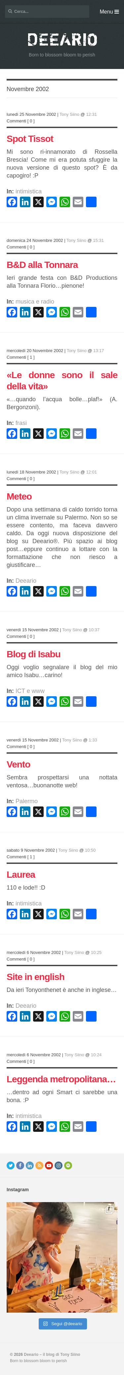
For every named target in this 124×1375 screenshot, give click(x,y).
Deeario (26, 580)
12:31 (91, 114)
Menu (109, 12)
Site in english (35, 977)
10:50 (90, 850)
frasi (21, 423)
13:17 (98, 350)
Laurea (21, 874)
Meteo (19, 496)
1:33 (93, 739)
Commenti (16, 120)
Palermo (27, 801)
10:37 (94, 629)
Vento (18, 764)
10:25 (96, 952)
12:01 (91, 472)
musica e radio (35, 301)
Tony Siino (69, 114)
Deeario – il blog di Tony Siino (52, 1354)
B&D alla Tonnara (42, 265)
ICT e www (30, 691)
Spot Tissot (30, 139)
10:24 (96, 1054)
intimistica (29, 191)
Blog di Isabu (34, 654)
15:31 (98, 240)
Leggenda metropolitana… (61, 1079)
